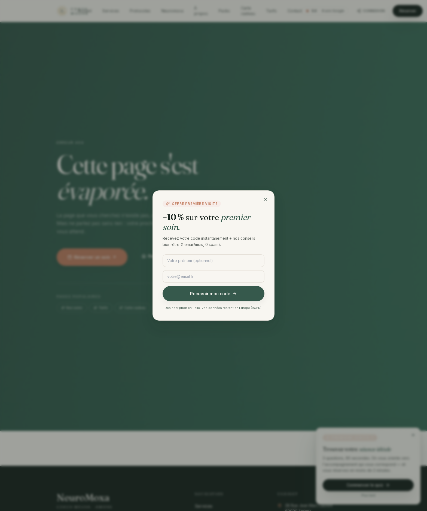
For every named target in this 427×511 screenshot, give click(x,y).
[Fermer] (265, 199)
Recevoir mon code (213, 293)
